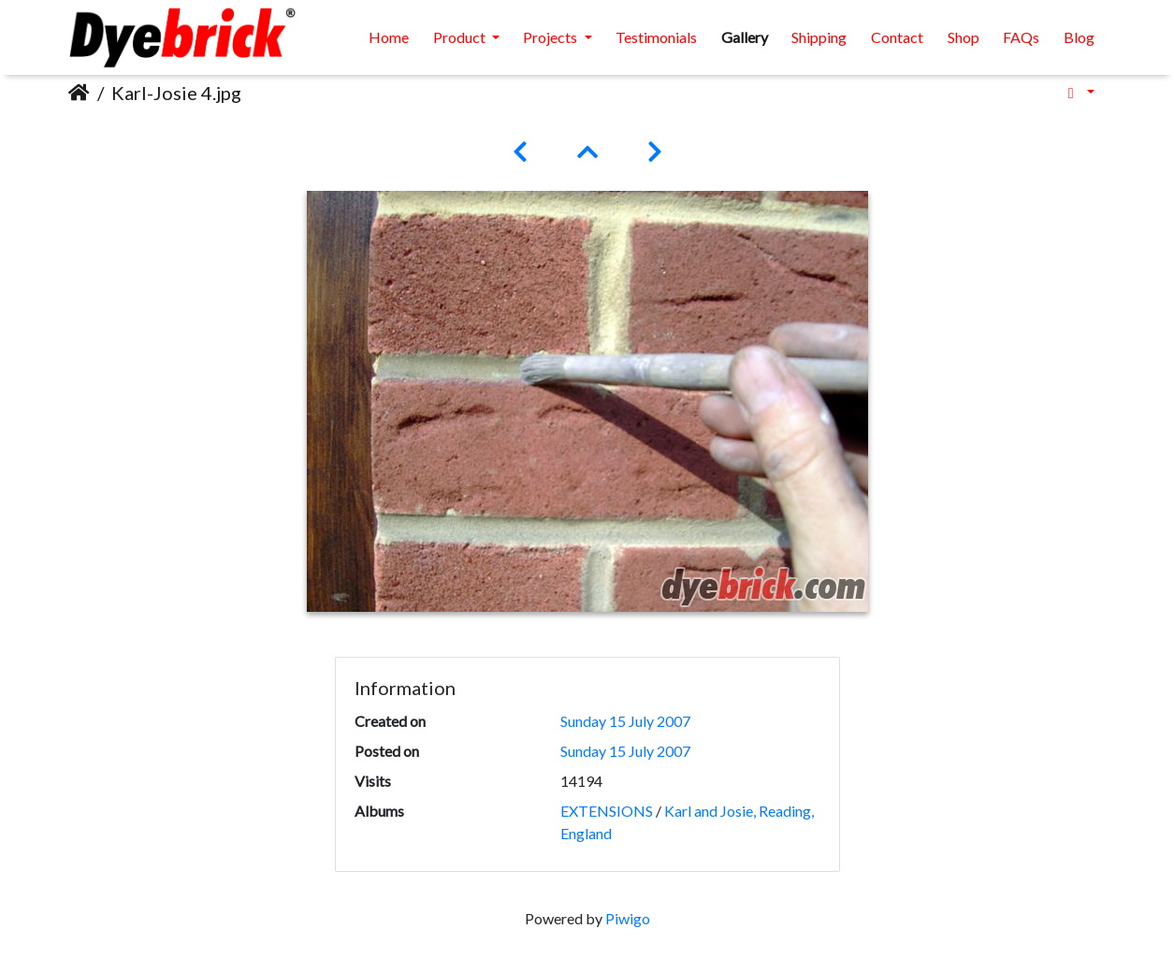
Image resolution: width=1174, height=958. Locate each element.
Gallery (744, 37)
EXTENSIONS (606, 811)
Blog (1079, 37)
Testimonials (656, 37)
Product (460, 37)
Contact (897, 37)
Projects (551, 37)
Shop (963, 37)
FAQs (1021, 37)
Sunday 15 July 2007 (625, 721)
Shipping (819, 37)
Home (389, 37)
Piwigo (627, 918)
